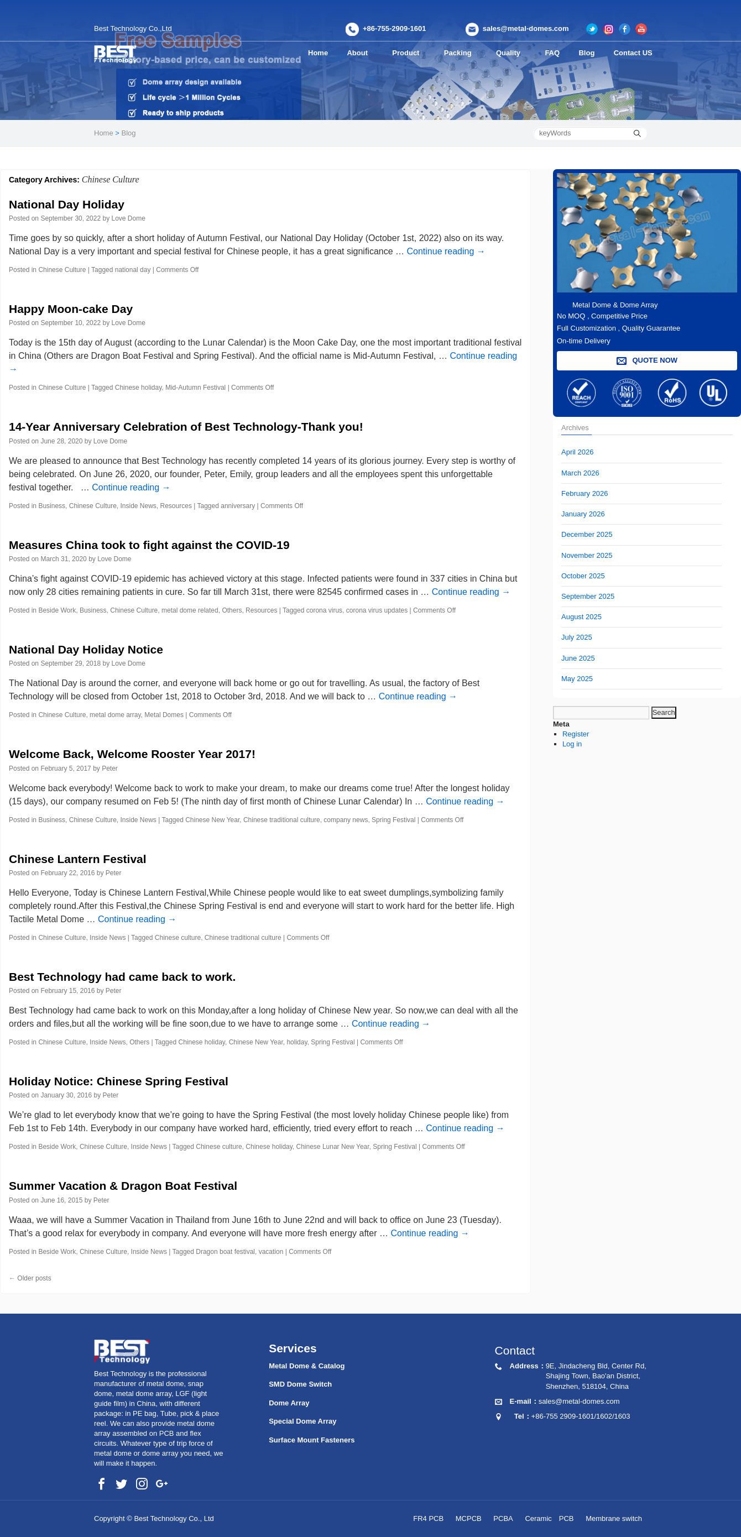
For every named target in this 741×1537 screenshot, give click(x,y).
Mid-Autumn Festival (195, 387)
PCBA (503, 1518)
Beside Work (57, 610)
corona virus (324, 610)
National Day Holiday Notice (86, 649)
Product (410, 53)
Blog (590, 53)
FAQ (557, 53)
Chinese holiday (138, 387)
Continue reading (445, 251)
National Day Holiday (66, 204)
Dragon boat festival (225, 1252)
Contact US (634, 53)
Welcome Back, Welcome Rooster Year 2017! (132, 753)
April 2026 (577, 452)
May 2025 (577, 679)
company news (345, 820)
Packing (464, 53)
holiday (296, 1042)
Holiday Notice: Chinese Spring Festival (118, 1081)
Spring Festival (393, 820)
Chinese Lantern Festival (78, 859)
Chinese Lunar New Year (332, 1147)
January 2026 (583, 514)
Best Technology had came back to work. (122, 976)
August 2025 (581, 617)
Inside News (138, 506)
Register (575, 734)
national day (133, 270)
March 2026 (580, 473)
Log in (572, 744)
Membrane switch (614, 1518)
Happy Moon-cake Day (71, 308)
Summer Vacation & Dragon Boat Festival (123, 1185)
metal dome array (115, 715)
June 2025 (578, 658)
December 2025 (587, 534)
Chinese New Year (212, 820)
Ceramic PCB (549, 1518)
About (360, 53)
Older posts (30, 1278)
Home (318, 53)
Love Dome (128, 218)
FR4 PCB (428, 1518)
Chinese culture (178, 938)
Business (51, 506)
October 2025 (583, 576)
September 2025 (587, 596)
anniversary (238, 506)
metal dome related (189, 610)
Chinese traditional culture (281, 820)
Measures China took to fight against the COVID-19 (149, 545)
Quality (516, 53)
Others (232, 610)
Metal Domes (164, 715)
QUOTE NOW (647, 360)
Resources (176, 506)
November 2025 (587, 555)
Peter (110, 768)
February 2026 (584, 493)
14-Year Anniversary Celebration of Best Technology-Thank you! (186, 426)
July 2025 (576, 637)
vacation (271, 1252)
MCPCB (469, 1518)
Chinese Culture (62, 270)
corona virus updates (377, 610)
